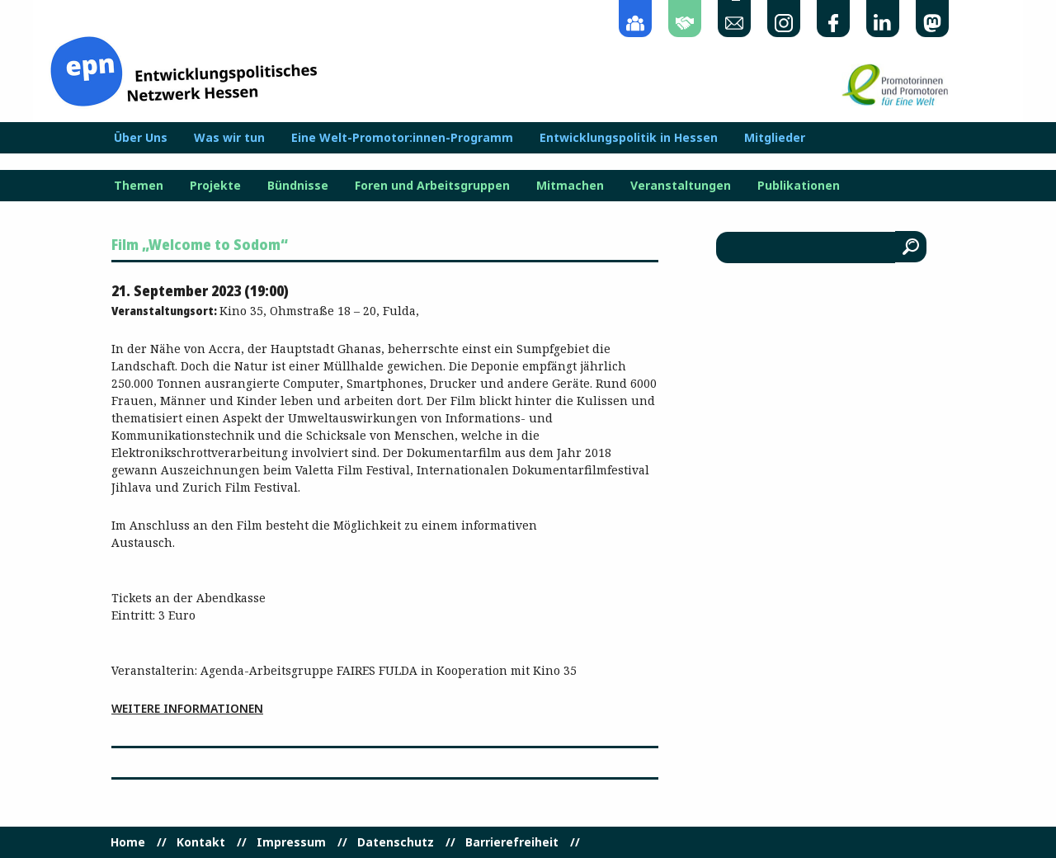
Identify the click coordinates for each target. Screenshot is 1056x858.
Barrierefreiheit (512, 842)
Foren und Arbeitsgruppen (432, 185)
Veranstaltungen (680, 185)
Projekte (215, 185)
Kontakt (201, 842)
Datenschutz (395, 842)
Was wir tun (229, 138)
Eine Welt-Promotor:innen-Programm (402, 138)
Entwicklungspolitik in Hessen (629, 138)
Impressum (291, 842)
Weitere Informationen (187, 708)
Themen (138, 185)
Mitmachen (570, 185)
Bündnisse (297, 185)
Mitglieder (774, 138)
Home (128, 842)
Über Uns (140, 138)
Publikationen (798, 185)
